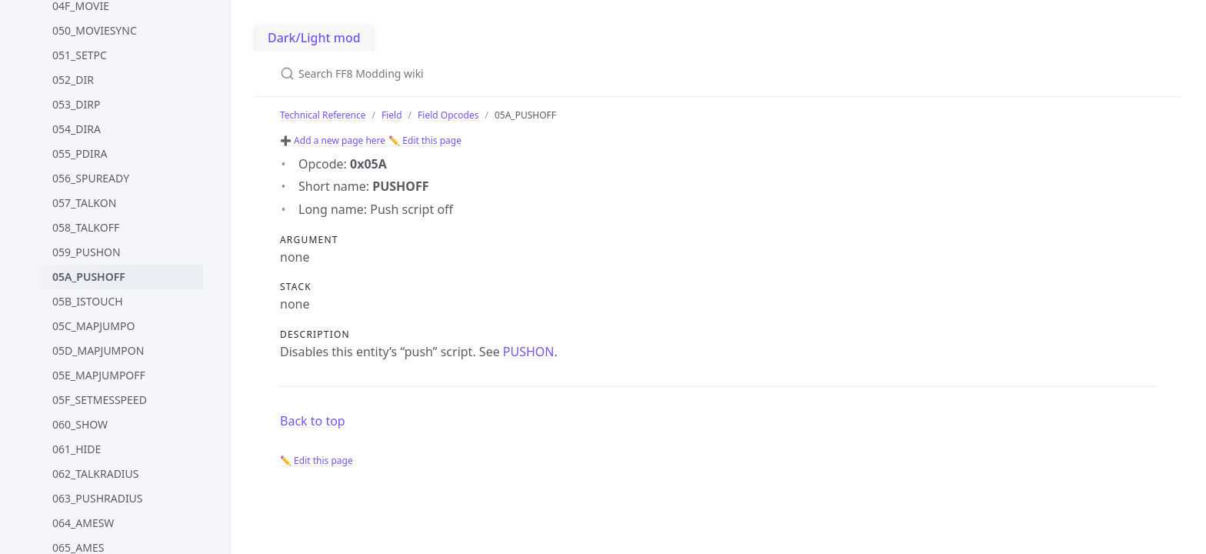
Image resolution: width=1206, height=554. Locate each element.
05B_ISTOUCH (87, 301)
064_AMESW (83, 523)
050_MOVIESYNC (94, 30)
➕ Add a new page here (332, 140)
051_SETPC (79, 55)
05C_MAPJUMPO (93, 326)
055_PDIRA (79, 153)
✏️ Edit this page (424, 140)
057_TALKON (84, 202)
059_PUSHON (86, 252)
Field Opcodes (448, 115)
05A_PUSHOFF (88, 276)
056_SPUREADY (90, 178)
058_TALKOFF (85, 227)
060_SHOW (80, 424)
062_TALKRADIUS (95, 473)
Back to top (312, 420)
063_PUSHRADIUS (97, 498)
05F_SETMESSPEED (99, 399)
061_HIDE (76, 449)
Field (391, 115)
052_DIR (73, 79)
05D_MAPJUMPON (98, 350)
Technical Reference (323, 115)
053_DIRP (76, 104)
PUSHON (529, 351)
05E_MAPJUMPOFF (98, 375)
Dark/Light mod (314, 37)
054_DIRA (76, 129)
